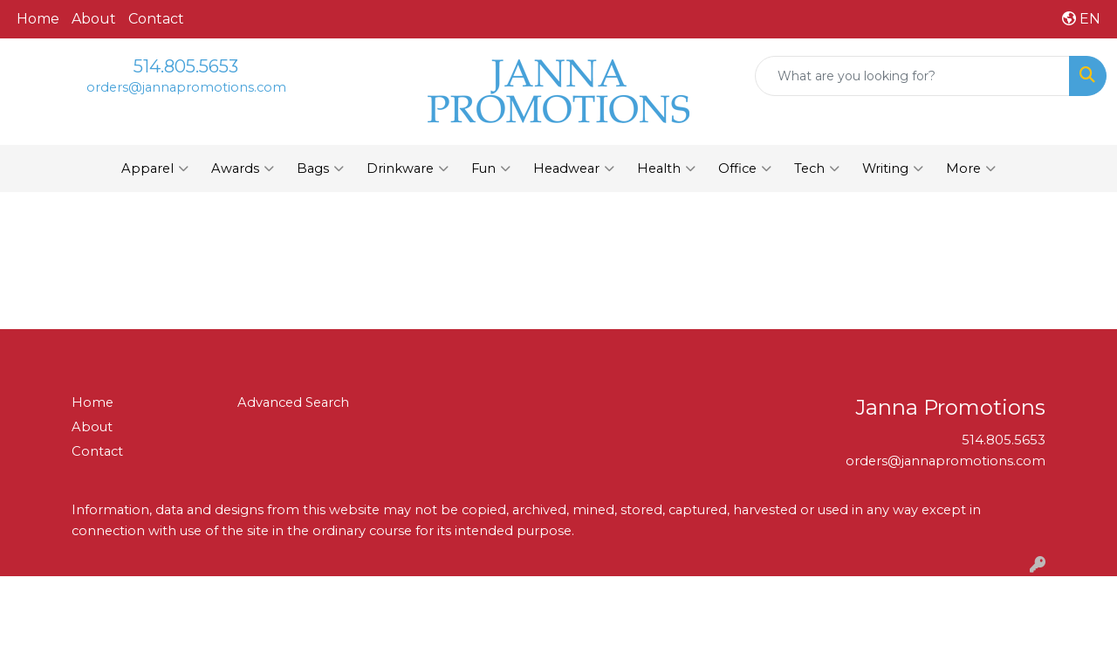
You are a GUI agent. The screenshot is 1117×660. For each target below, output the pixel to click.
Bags (320, 168)
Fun (491, 168)
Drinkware (408, 168)
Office (744, 168)
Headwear (573, 168)
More (971, 168)
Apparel (154, 168)
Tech (816, 168)
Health (666, 168)
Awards (242, 168)
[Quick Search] (912, 76)
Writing (892, 168)
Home (38, 18)
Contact (156, 18)
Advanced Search (293, 402)
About (94, 18)
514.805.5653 (186, 66)
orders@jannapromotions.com (186, 87)
